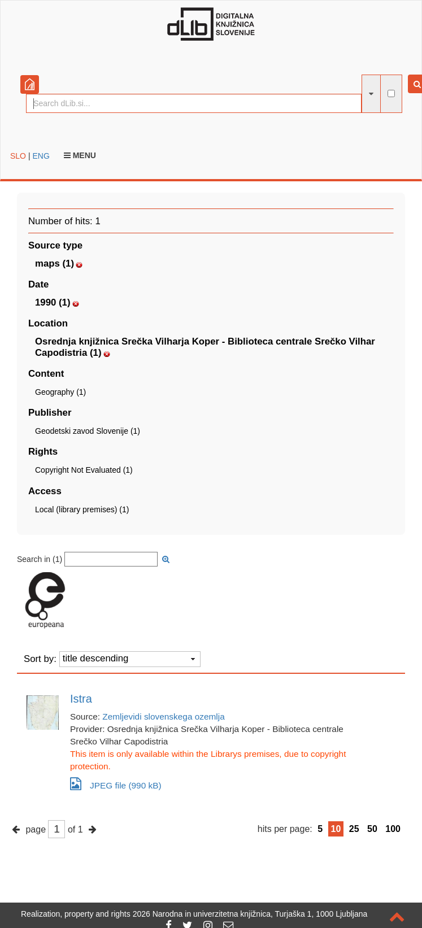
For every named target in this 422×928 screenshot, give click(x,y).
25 (354, 829)
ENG (40, 155)
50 (372, 829)
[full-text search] (391, 93)
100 (393, 829)
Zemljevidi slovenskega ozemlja (163, 716)
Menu (80, 155)
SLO (18, 155)
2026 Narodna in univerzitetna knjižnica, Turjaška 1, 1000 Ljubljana (250, 913)
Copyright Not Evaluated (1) (84, 469)
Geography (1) (60, 392)
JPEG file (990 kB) (116, 783)
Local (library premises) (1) (82, 509)
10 (336, 829)
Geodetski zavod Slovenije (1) (87, 430)
